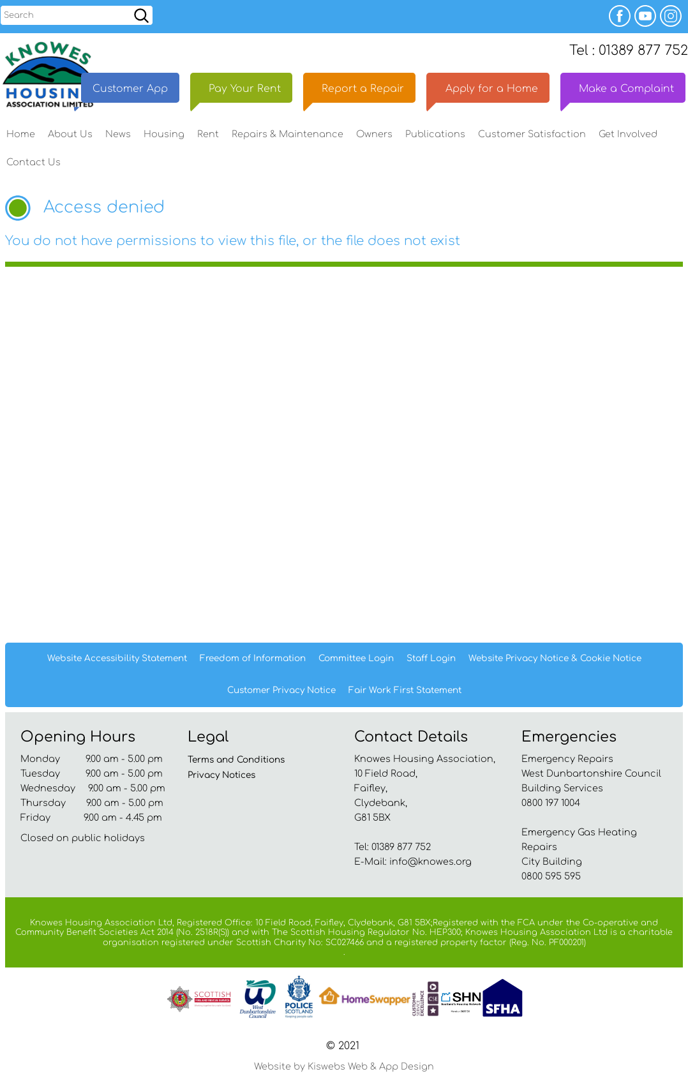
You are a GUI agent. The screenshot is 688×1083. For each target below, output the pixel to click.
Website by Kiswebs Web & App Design (344, 1070)
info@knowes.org (430, 865)
